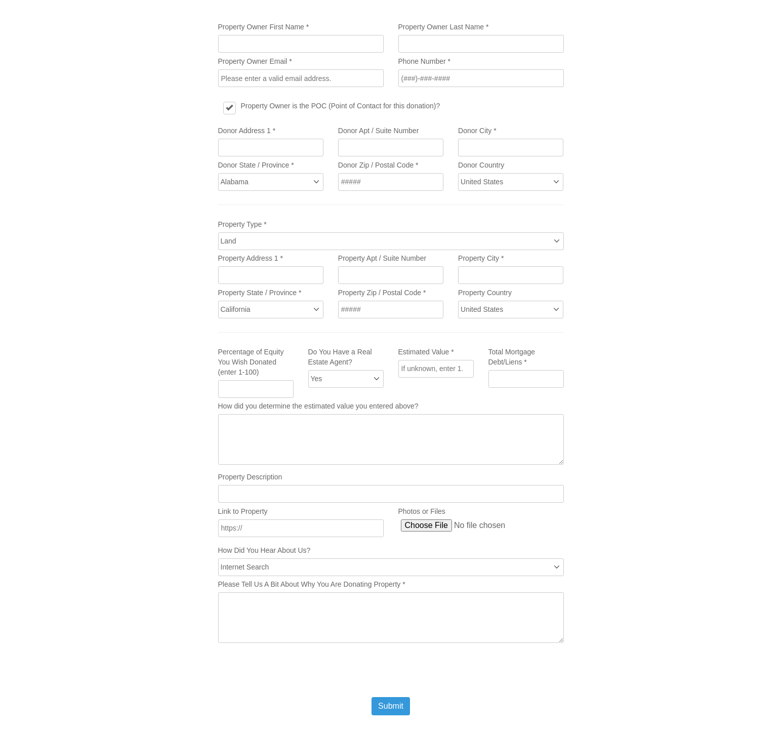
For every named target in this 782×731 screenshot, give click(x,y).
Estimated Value (426, 352)
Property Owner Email (255, 61)
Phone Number (424, 61)
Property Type (242, 224)
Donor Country (481, 165)
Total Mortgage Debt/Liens (512, 357)
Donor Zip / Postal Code (378, 165)
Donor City (477, 131)
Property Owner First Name (263, 27)
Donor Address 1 (247, 131)
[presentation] (295, 669)
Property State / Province (260, 293)
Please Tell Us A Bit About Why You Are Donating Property (311, 584)
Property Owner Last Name (443, 27)
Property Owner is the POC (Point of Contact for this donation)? (340, 106)
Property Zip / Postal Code (382, 293)
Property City (481, 258)
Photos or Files (421, 511)
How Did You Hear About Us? (264, 550)
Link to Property (243, 511)
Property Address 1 (250, 258)
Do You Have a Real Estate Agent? (340, 357)
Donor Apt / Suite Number (378, 131)
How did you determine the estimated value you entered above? (318, 406)
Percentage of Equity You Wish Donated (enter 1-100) (251, 362)
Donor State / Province (256, 165)
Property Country (485, 293)
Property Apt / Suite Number (382, 258)
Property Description (250, 477)
